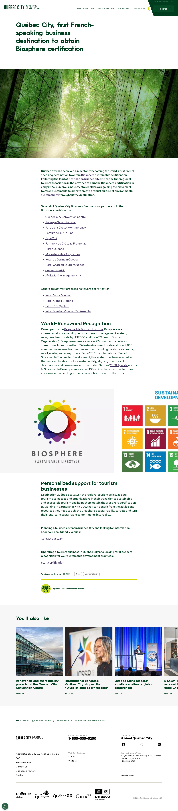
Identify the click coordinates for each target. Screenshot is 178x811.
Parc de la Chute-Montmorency (65, 227)
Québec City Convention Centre (65, 217)
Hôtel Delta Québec (58, 295)
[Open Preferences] (5, 806)
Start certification (52, 562)
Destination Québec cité (84, 179)
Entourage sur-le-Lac (59, 233)
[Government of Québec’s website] (62, 796)
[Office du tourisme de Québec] (23, 794)
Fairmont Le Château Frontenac (65, 243)
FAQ (18, 758)
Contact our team (52, 538)
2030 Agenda (119, 365)
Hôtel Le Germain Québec (61, 259)
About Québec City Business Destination (37, 754)
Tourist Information (160, 2)
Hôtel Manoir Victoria (59, 300)
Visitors (72, 760)
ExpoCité (51, 238)
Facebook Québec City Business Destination (123, 744)
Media (19, 775)
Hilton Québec (54, 249)
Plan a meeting (106, 9)
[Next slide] (171, 652)
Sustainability (91, 574)
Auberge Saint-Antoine (60, 222)
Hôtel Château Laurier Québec (64, 264)
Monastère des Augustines (62, 254)
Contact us (139, 9)
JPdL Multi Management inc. (63, 275)
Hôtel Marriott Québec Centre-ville (68, 311)
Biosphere (87, 175)
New (78, 574)
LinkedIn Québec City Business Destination (159, 744)
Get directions (127, 775)
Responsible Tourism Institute (83, 329)
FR (172, 2)
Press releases (23, 762)
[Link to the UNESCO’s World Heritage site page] (102, 794)
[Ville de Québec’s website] (42, 794)
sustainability (50, 195)
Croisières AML (55, 270)
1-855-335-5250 (82, 738)
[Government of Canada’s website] (83, 796)
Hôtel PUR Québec (57, 306)
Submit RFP (123, 9)
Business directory (26, 771)
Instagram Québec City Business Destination (141, 744)
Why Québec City (85, 9)
